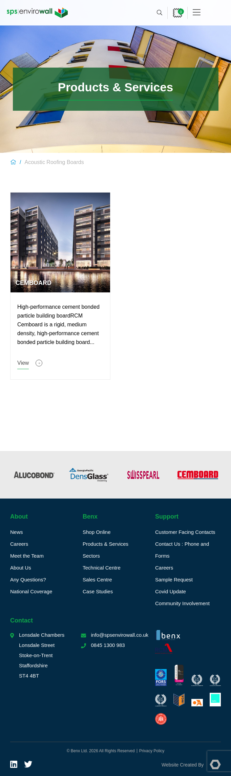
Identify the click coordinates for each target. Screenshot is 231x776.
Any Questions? (28, 579)
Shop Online (97, 532)
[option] (36, 475)
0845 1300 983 (108, 645)
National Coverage (31, 591)
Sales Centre (97, 579)
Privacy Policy (152, 750)
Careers (19, 544)
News (16, 532)
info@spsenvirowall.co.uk (119, 635)
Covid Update (170, 591)
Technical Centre (102, 568)
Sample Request (174, 579)
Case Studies (98, 591)
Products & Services (105, 544)
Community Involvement (182, 603)
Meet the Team (27, 556)
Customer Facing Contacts (185, 532)
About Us (20, 568)
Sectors (91, 556)
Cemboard (33, 282)
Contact (21, 620)
